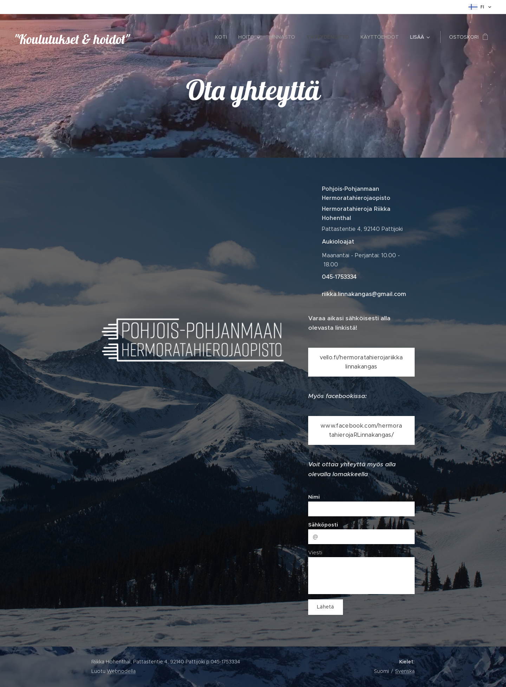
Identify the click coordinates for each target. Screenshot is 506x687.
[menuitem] (223, 37)
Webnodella (121, 671)
